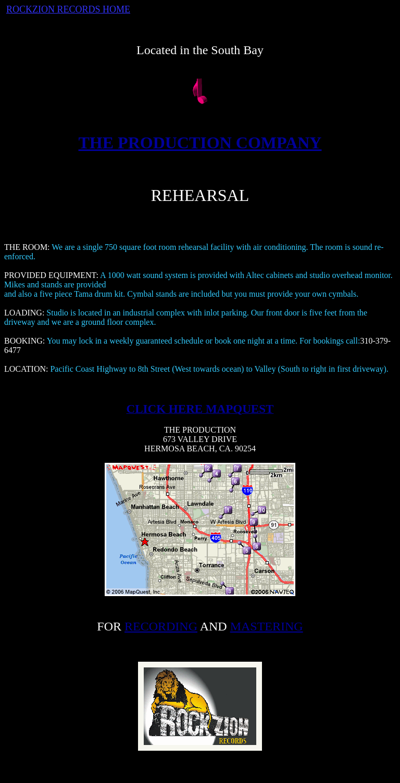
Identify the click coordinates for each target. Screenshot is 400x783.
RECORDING (160, 626)
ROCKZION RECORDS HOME (68, 9)
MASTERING (266, 626)
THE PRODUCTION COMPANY (200, 142)
